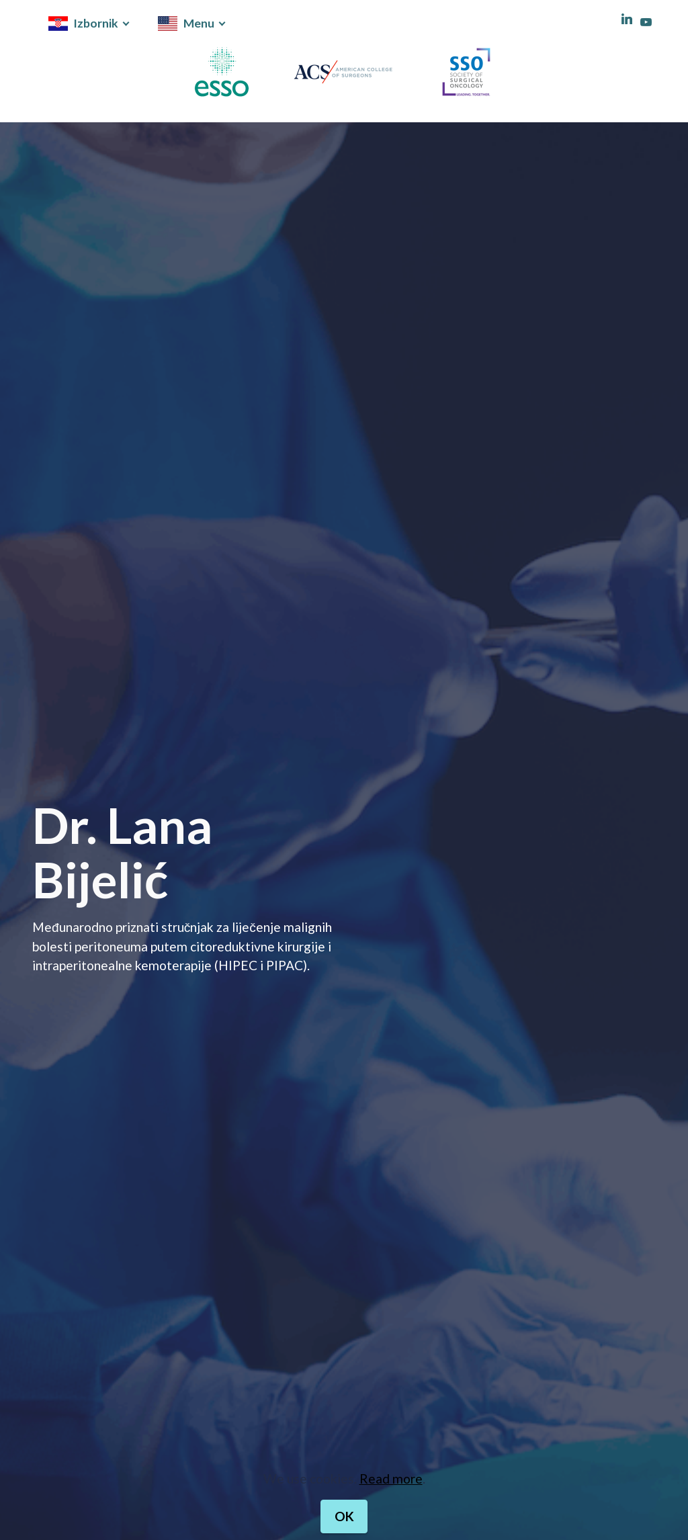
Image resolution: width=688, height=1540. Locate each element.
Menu (186, 23)
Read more (391, 1508)
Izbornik (83, 23)
